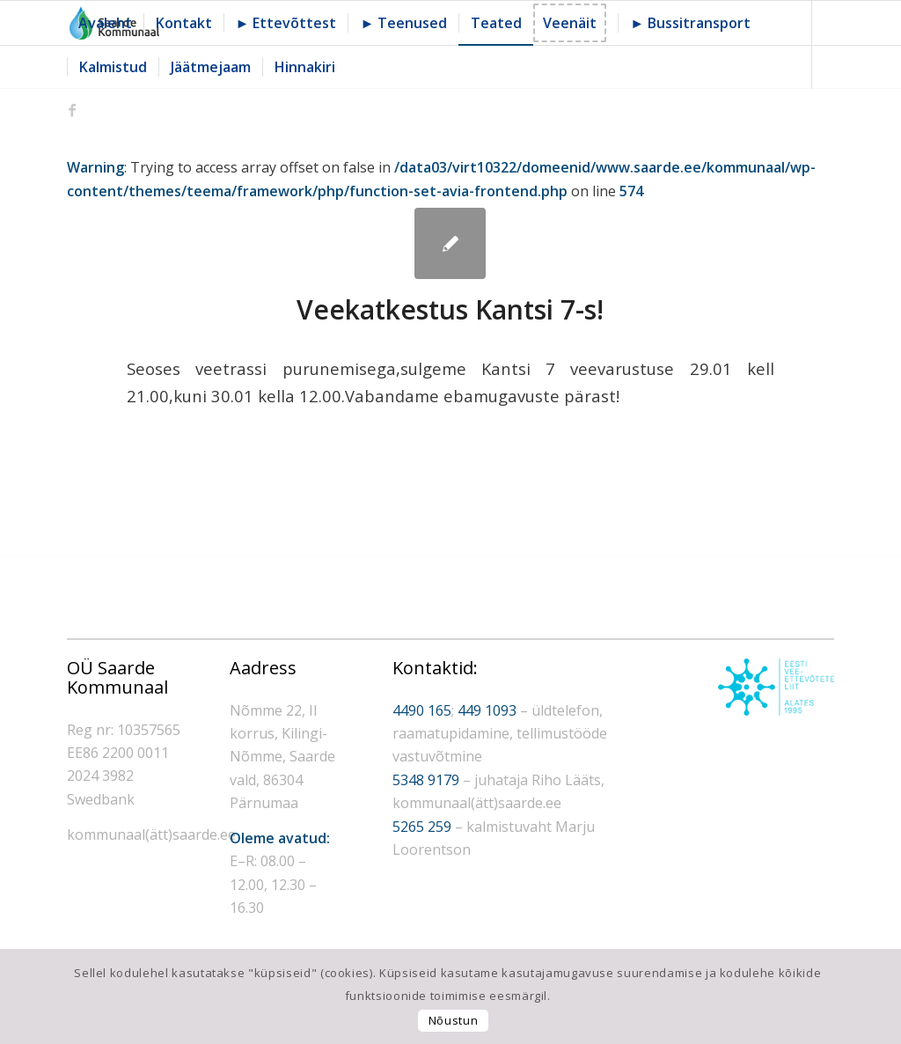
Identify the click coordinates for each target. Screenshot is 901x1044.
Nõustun (454, 1020)
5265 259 (421, 826)
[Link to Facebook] (72, 110)
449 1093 (487, 710)
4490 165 (421, 710)
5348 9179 (425, 780)
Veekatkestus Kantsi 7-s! (450, 309)
